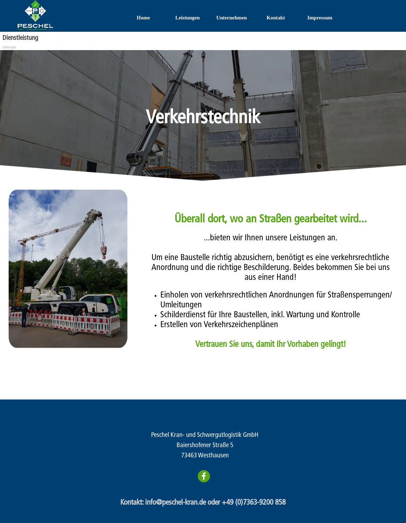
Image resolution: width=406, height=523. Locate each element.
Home (143, 17)
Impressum (320, 17)
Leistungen (187, 17)
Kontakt (276, 17)
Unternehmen (231, 17)
